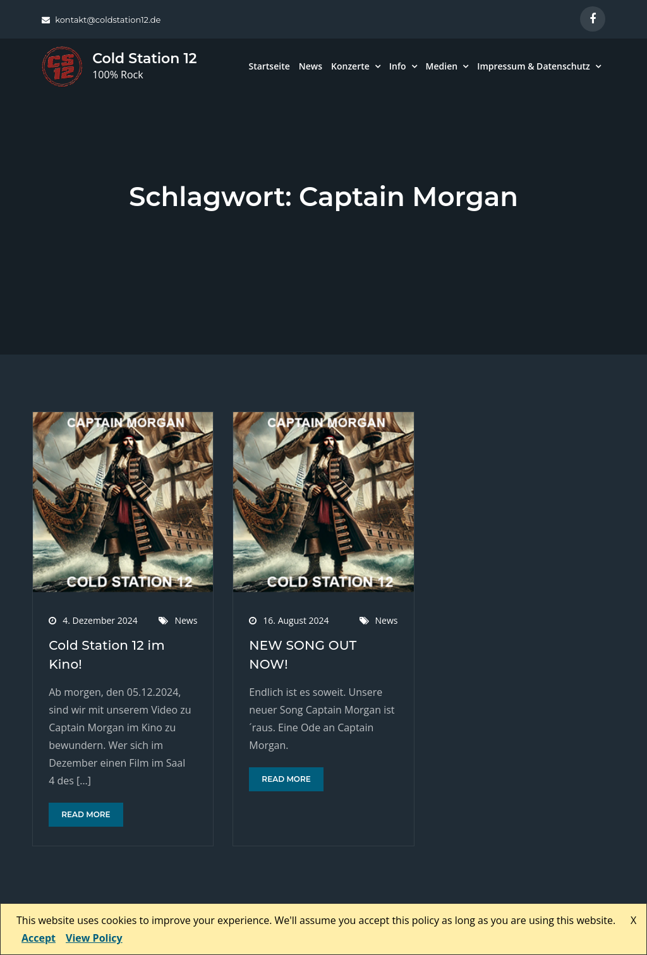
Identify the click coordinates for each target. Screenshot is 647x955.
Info (397, 66)
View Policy (94, 938)
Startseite (268, 66)
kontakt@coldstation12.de (101, 20)
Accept (38, 938)
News (310, 66)
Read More (85, 814)
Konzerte (350, 66)
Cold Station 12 (144, 58)
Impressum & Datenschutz (533, 66)
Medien (442, 66)
